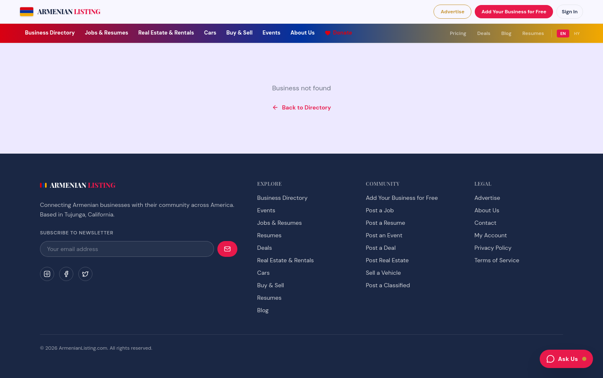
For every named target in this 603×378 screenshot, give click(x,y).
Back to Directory (301, 107)
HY (577, 33)
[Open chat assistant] (566, 359)
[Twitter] (85, 274)
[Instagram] (47, 274)
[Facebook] (66, 274)
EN (563, 33)
